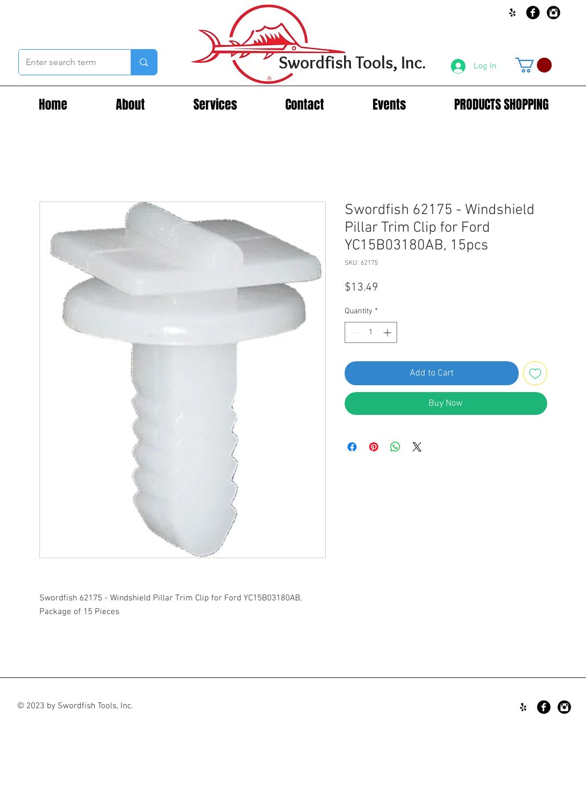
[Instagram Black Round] (553, 12)
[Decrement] (353, 332)
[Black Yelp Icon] (512, 12)
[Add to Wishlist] (535, 373)
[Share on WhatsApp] (395, 447)
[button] (533, 65)
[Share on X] (417, 447)
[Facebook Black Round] (533, 12)
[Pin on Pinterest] (374, 447)
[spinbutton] (371, 332)
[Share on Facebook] (352, 447)
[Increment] (388, 332)
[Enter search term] (66, 62)
